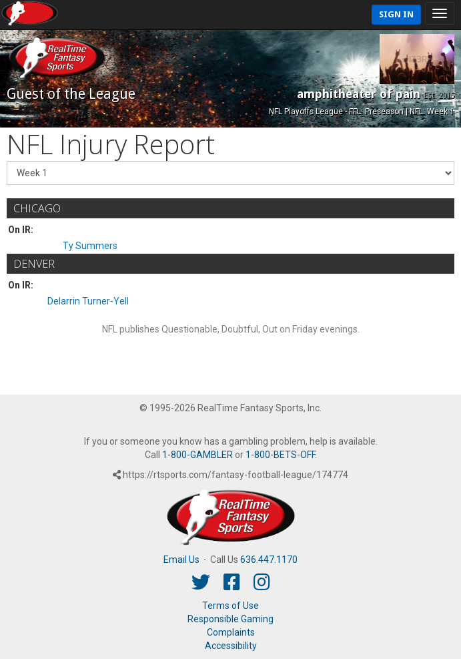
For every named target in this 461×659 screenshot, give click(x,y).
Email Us (181, 559)
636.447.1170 (269, 559)
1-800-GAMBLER (197, 454)
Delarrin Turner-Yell (88, 301)
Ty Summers (90, 245)
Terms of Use (230, 605)
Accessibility (231, 645)
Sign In (396, 14)
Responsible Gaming (230, 619)
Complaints (231, 632)
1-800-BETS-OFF (280, 454)
